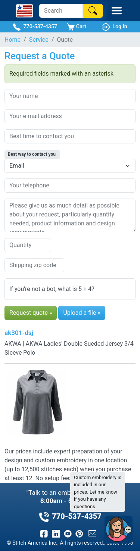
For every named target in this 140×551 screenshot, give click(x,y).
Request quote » (30, 312)
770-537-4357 (35, 27)
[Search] (61, 11)
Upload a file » (81, 312)
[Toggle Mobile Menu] (117, 10)
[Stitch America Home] (24, 10)
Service (39, 39)
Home (12, 39)
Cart (76, 27)
